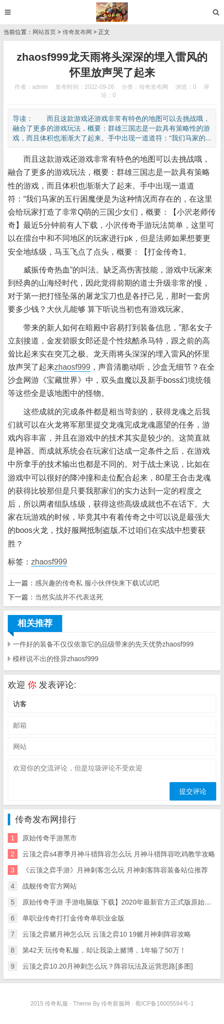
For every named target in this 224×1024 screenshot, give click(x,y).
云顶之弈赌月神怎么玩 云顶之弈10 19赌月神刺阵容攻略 (106, 934)
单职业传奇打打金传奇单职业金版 (73, 918)
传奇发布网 (77, 32)
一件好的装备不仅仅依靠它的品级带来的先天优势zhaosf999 (103, 644)
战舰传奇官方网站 (49, 886)
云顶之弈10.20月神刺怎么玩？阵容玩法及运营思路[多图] (107, 966)
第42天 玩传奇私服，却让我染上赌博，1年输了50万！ (104, 950)
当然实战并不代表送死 (69, 597)
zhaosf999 (72, 367)
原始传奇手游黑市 (49, 838)
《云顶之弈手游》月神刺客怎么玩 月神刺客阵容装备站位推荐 (115, 870)
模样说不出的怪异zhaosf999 (56, 659)
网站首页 (44, 32)
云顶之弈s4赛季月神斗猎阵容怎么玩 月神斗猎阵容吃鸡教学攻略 (118, 854)
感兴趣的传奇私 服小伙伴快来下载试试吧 (97, 583)
